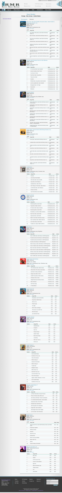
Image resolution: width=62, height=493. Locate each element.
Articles (48, 6)
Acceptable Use (40, 490)
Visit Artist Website (7, 18)
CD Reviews (39, 3)
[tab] (24, 19)
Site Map (16, 482)
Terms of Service (22, 490)
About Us (38, 481)
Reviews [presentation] (32, 19)
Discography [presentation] (24, 19)
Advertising (24, 482)
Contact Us (31, 481)
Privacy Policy (28, 490)
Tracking (38, 6)
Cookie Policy (34, 490)
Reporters (27, 6)
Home (26, 3)
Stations (48, 3)
